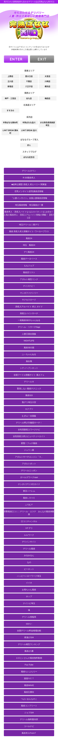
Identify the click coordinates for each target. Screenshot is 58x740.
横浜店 (47, 86)
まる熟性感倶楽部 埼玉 (47, 124)
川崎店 (47, 81)
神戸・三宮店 (10, 98)
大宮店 (47, 76)
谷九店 (29, 98)
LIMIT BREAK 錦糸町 (10, 131)
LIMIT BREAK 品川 (29, 130)
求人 (29, 145)
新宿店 (10, 86)
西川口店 (29, 76)
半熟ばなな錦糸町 (10, 122)
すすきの (10, 110)
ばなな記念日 (28, 157)
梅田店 (47, 98)
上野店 (10, 76)
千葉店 (29, 81)
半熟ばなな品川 (28, 122)
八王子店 (29, 86)
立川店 (10, 81)
